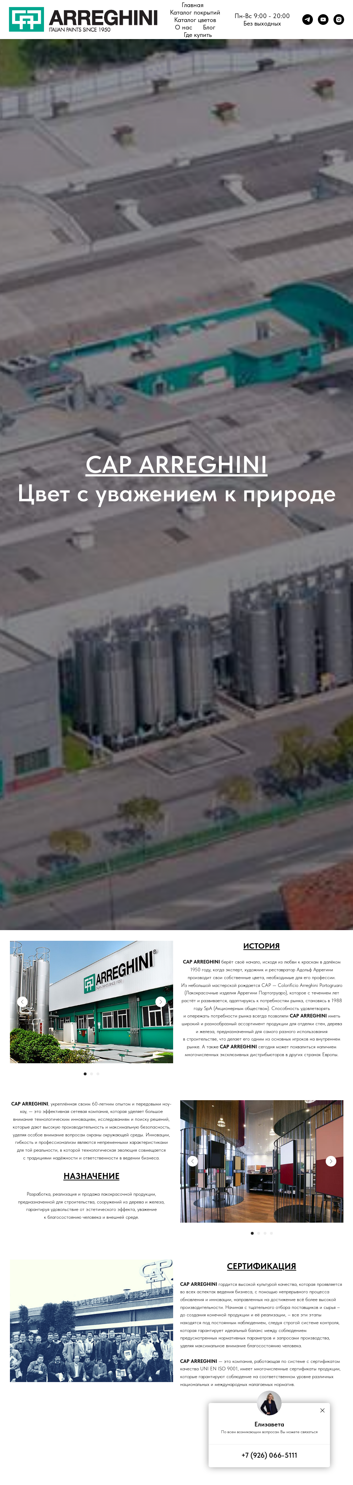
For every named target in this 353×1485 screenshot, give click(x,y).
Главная (193, 5)
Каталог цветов (195, 19)
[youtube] (323, 19)
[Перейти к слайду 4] (271, 1233)
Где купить (198, 34)
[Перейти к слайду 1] (85, 1073)
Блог (209, 27)
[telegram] (307, 19)
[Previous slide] (22, 1002)
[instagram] (338, 19)
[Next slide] (160, 1002)
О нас (183, 27)
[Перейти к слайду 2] (91, 1073)
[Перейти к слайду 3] (97, 1073)
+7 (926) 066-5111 (269, 1455)
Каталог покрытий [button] (195, 12)
